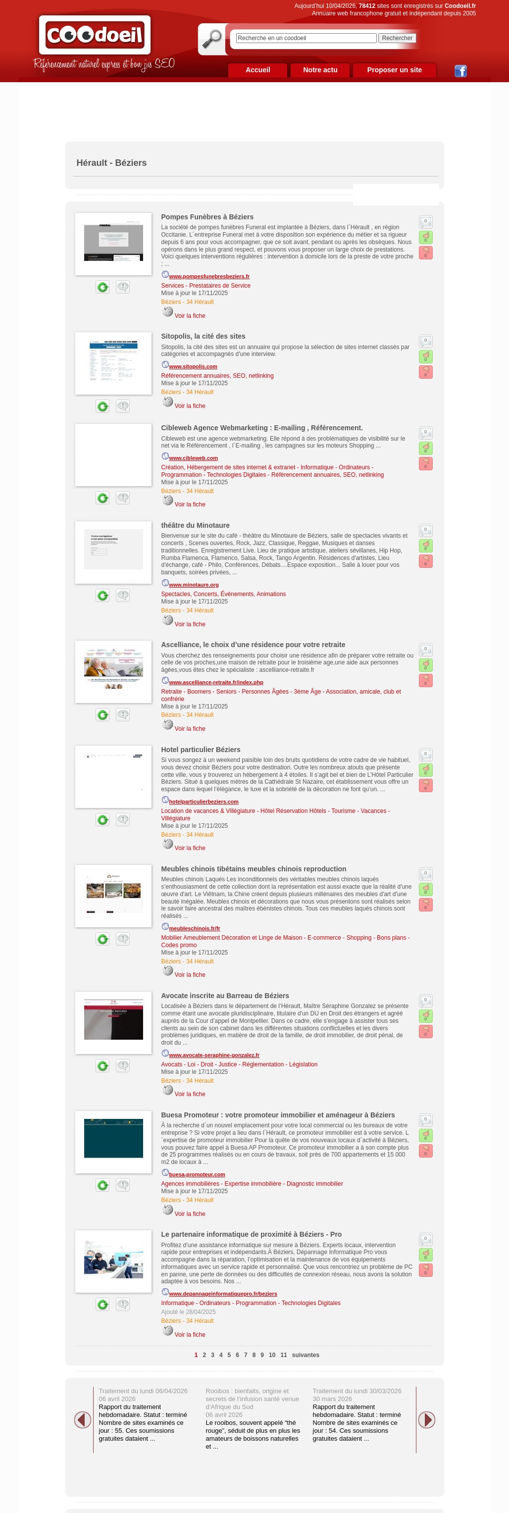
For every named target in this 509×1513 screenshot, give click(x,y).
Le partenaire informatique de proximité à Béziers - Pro (251, 1234)
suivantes (305, 1355)
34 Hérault (199, 302)
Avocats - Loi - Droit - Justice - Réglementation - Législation (239, 1064)
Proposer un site (394, 70)
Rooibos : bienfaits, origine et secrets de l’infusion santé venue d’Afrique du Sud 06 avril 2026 (253, 1402)
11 (283, 1355)
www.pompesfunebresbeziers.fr (205, 274)
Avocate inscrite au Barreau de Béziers (225, 996)
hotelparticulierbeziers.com (200, 800)
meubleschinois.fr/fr (190, 926)
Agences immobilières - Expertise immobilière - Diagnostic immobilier (252, 1183)
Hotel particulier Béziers (201, 750)
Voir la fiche (190, 315)
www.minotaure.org (190, 583)
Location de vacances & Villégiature (208, 810)
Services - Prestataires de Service (206, 285)
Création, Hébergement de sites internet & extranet (228, 467)
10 (272, 1355)
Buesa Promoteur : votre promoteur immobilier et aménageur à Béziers (278, 1115)
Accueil (258, 70)
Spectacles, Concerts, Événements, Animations (223, 594)
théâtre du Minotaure (195, 525)
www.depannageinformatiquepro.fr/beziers (219, 1292)
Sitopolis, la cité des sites (203, 336)
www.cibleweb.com (189, 456)
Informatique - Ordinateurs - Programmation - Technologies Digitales (251, 1303)
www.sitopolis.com (189, 364)
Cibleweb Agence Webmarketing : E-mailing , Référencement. (262, 428)
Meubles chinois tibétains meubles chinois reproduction (254, 869)
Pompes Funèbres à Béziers (207, 217)
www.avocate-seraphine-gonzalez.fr (210, 1053)
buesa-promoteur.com (193, 1172)
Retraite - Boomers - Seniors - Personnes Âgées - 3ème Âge (241, 691)
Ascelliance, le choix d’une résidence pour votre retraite (253, 645)
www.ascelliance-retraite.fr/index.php (212, 680)
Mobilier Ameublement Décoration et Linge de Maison (232, 937)
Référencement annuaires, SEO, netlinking (217, 375)
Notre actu (320, 70)
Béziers (171, 302)
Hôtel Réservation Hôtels (293, 810)
